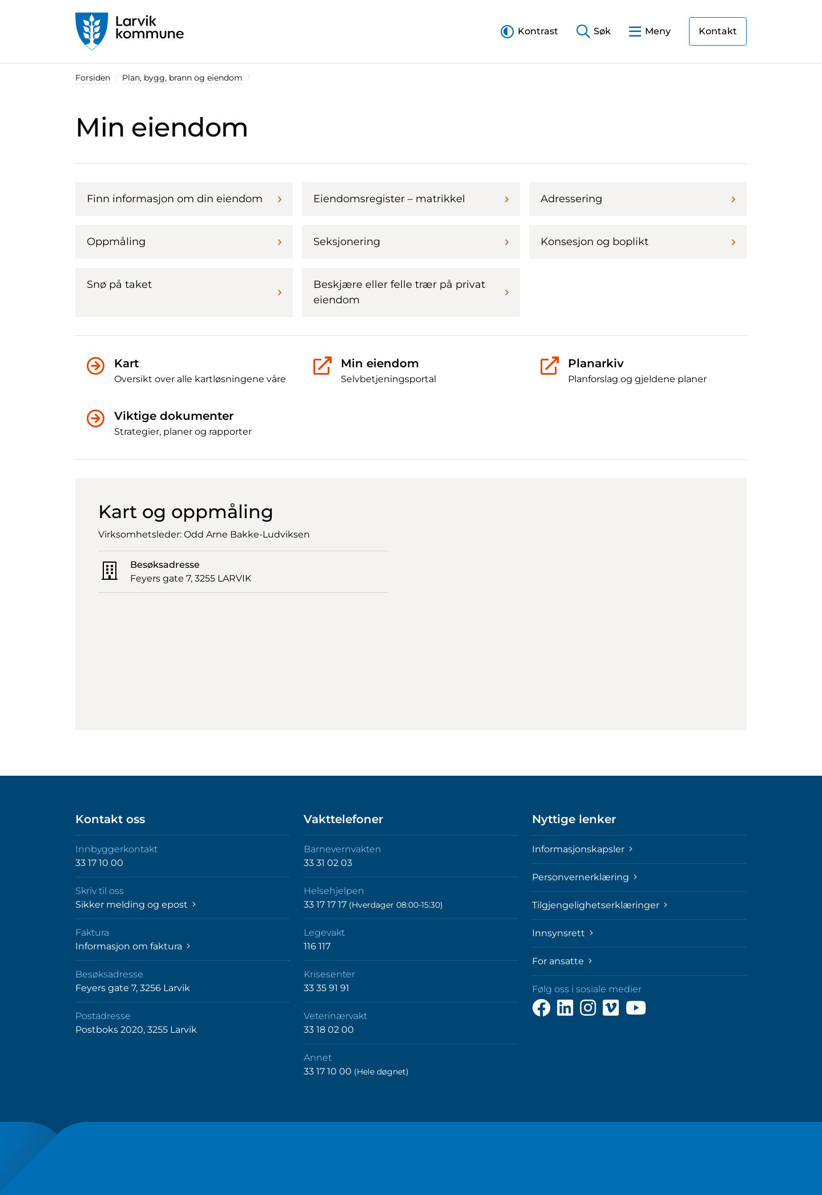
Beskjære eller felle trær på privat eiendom (410, 292)
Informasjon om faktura (132, 946)
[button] (529, 31)
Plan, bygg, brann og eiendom (182, 78)
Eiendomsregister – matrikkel (410, 199)
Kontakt (718, 31)
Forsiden (92, 78)
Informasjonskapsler (582, 849)
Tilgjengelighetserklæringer (599, 905)
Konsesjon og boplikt (638, 241)
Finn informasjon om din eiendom (184, 199)
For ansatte (562, 961)
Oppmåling (184, 241)
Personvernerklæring (584, 877)
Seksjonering (410, 241)
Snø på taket (184, 288)
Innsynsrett (562, 933)
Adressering (638, 199)
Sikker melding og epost (135, 904)
